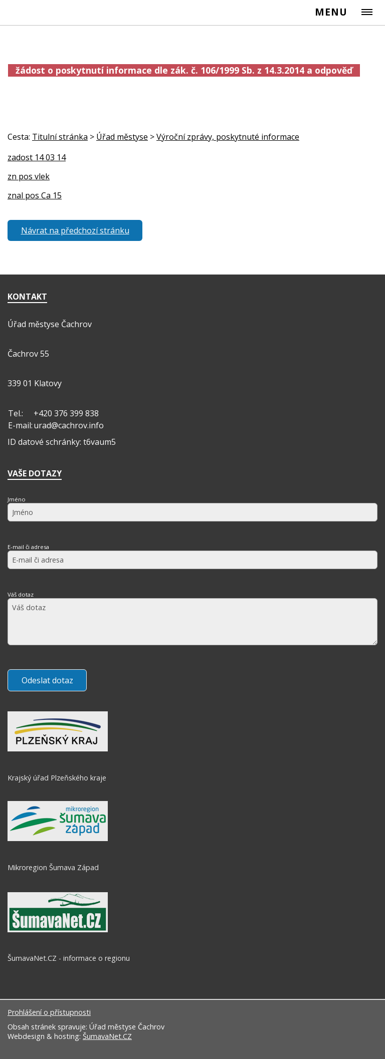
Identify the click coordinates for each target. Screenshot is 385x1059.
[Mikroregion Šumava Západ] (58, 838)
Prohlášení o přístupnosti (49, 1012)
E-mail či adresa (28, 547)
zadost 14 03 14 (37, 157)
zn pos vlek (29, 176)
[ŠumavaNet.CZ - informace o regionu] (58, 929)
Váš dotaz (21, 594)
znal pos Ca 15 (35, 195)
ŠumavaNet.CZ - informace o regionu (69, 958)
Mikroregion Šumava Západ (53, 867)
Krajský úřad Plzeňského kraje (57, 777)
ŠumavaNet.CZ (107, 1036)
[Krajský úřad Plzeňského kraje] (58, 748)
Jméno (17, 499)
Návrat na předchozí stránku (75, 230)
